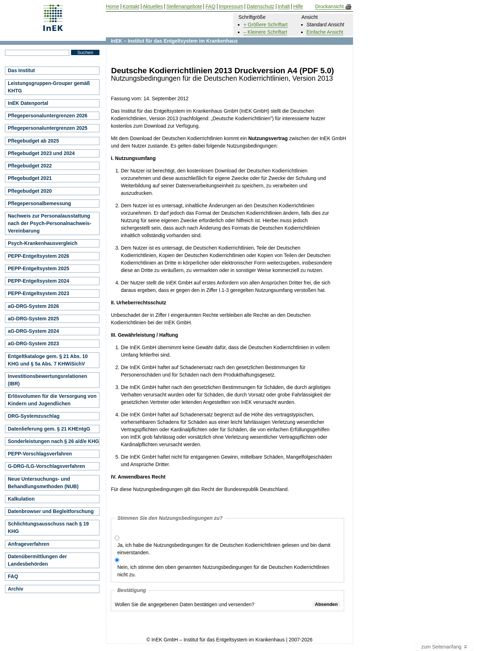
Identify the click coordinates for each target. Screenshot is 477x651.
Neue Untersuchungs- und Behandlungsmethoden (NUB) (43, 482)
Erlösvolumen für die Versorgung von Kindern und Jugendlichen (52, 399)
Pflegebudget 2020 (30, 191)
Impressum (231, 6)
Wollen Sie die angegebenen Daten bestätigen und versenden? (184, 604)
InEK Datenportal (28, 103)
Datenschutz (261, 6)
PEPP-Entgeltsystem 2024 (38, 281)
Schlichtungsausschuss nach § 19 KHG (48, 527)
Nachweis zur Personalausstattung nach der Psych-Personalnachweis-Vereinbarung (49, 223)
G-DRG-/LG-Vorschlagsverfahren (46, 466)
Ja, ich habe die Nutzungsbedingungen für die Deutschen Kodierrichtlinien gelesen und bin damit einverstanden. (223, 548)
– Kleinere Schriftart (265, 32)
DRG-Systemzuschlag (33, 416)
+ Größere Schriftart (265, 24)
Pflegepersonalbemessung (39, 203)
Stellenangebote (184, 6)
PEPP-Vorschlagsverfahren (40, 454)
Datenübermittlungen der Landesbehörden (37, 560)
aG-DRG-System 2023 (33, 343)
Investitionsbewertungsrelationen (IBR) (47, 379)
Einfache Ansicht (325, 32)
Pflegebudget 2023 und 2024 (41, 153)
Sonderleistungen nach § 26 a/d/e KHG (53, 441)
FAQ (13, 576)
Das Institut (21, 70)
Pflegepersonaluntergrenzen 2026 (47, 115)
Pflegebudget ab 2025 (33, 141)
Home (112, 6)
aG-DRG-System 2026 (33, 306)
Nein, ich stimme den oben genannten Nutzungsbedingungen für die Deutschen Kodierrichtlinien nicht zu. (223, 570)
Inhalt (284, 6)
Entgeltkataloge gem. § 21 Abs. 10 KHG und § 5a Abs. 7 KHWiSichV (48, 360)
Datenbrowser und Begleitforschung (51, 511)
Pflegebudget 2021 (30, 178)
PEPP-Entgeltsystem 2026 (38, 256)
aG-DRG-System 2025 (33, 318)
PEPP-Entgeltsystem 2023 (38, 293)
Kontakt (131, 6)
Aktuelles (153, 6)
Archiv (15, 589)
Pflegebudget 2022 (30, 166)
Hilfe (298, 6)
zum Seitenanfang (444, 647)
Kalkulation (21, 499)
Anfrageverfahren (28, 544)
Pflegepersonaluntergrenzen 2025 (47, 128)
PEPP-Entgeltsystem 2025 (38, 268)
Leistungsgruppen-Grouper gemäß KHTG (49, 87)
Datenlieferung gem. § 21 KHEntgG (49, 429)
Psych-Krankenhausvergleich (42, 243)
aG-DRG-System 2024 (33, 331)
